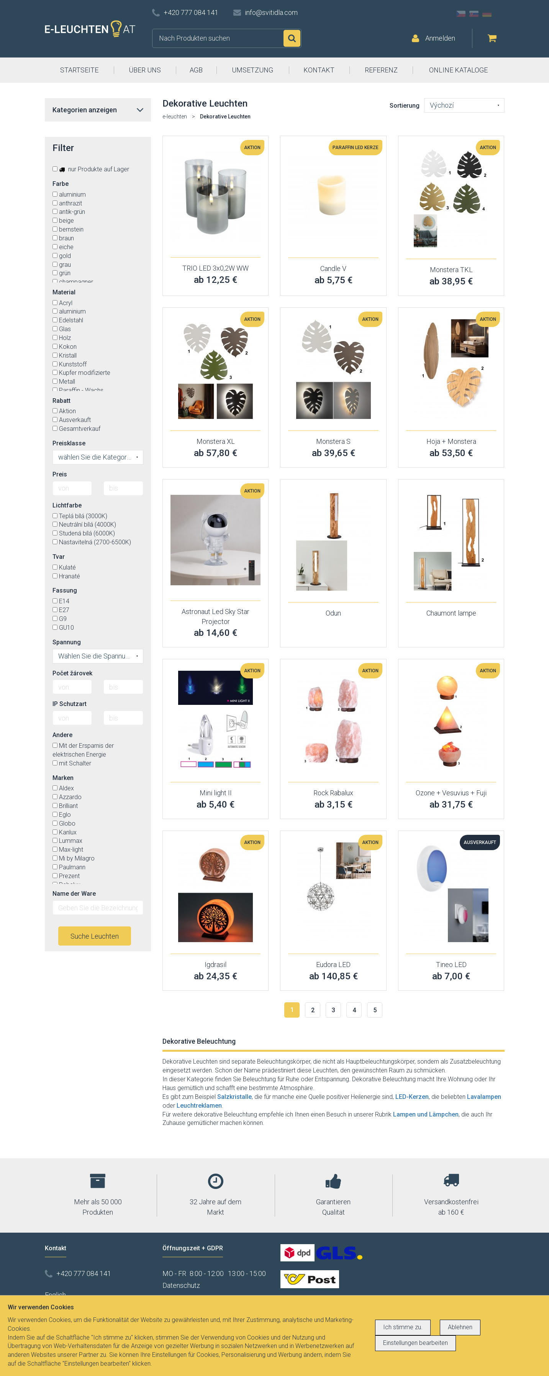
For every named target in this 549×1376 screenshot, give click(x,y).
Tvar (58, 556)
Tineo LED (451, 965)
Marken (63, 778)
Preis (59, 474)
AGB (196, 70)
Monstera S (333, 441)
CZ (460, 14)
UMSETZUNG (252, 70)
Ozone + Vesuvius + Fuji (451, 793)
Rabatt (61, 400)
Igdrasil (215, 965)
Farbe (60, 183)
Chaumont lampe (451, 613)
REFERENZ (381, 70)
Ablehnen (460, 1327)
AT (500, 14)
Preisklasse (68, 443)
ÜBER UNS (145, 70)
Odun (333, 613)
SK (474, 14)
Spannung (66, 642)
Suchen (292, 38)
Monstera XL (216, 441)
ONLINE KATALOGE (458, 70)
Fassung (64, 590)
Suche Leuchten (94, 936)
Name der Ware (74, 893)
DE (487, 14)
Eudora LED (333, 965)
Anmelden (440, 38)
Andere (62, 735)
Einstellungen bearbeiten (415, 1342)
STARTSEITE (79, 70)
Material (63, 292)
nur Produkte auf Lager (90, 169)
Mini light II (216, 793)
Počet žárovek (72, 673)
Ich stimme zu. (403, 1327)
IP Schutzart (69, 704)
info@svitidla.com (271, 12)
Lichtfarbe (67, 505)
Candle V (333, 268)
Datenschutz (181, 1285)
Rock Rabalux (333, 793)
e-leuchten (174, 116)
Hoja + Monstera (451, 441)
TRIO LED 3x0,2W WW (215, 268)
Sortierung (405, 105)
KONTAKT (318, 70)
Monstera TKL (451, 270)
